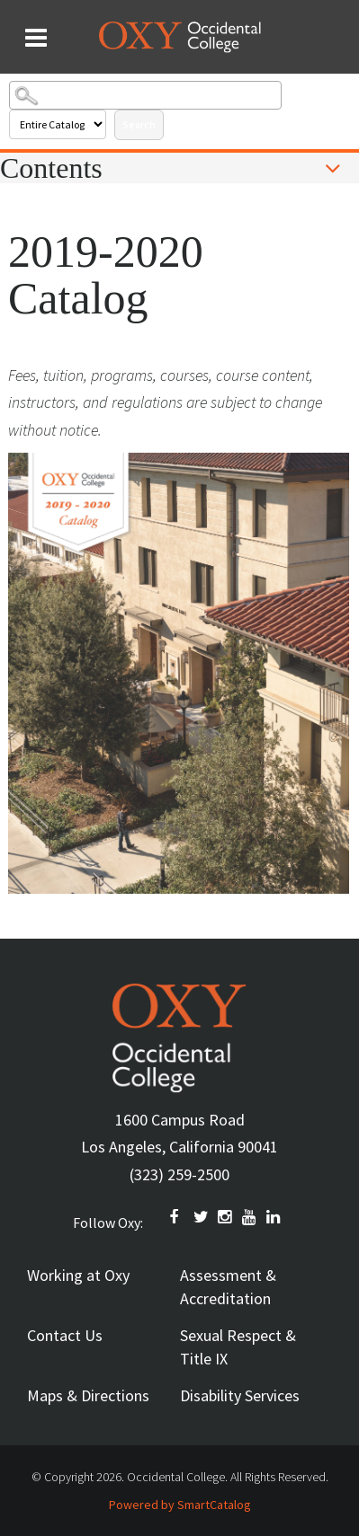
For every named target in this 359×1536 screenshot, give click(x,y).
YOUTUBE (250, 1217)
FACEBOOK (177, 1217)
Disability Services (240, 1395)
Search (139, 124)
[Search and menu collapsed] (36, 37)
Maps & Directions (88, 1395)
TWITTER (201, 1217)
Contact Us (65, 1335)
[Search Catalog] (145, 95)
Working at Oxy (78, 1275)
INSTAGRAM (226, 1217)
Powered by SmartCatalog (180, 1504)
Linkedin (274, 1217)
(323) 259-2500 (179, 1174)
